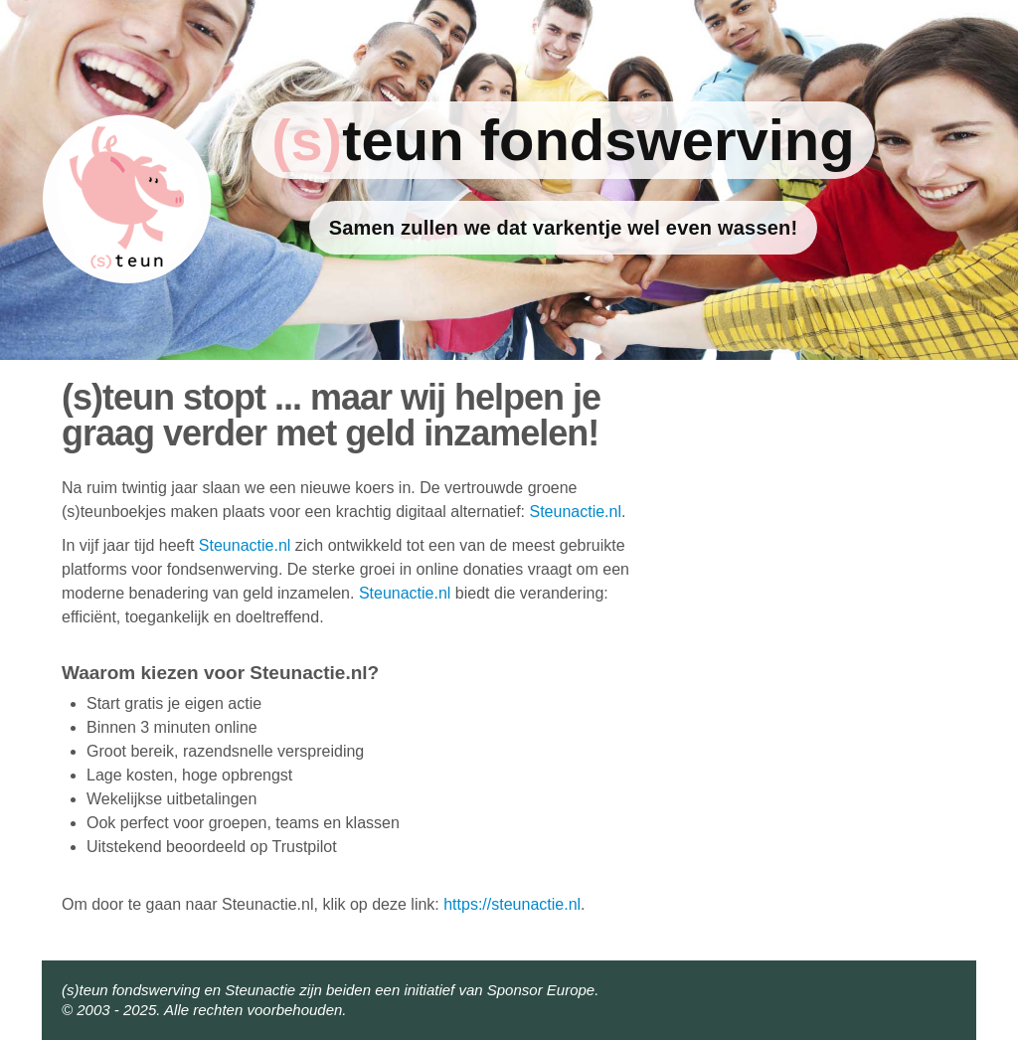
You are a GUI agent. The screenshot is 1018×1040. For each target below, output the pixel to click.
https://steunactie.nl (512, 904)
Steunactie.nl (575, 511)
